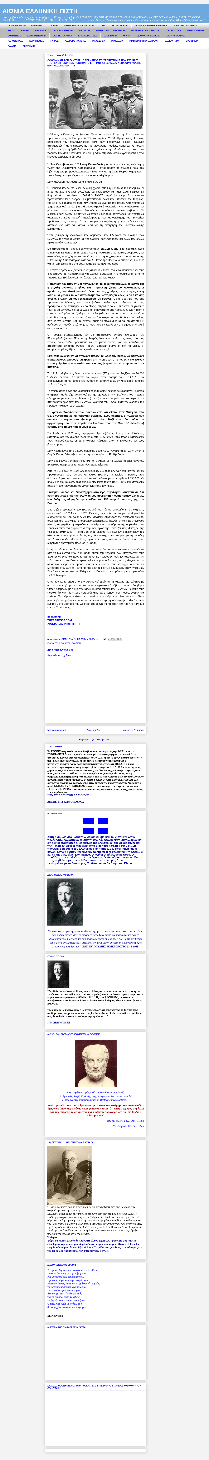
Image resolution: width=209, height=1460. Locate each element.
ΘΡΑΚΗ (127, 36)
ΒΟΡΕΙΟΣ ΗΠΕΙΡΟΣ (63, 30)
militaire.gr (54, 616)
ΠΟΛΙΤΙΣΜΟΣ (29, 46)
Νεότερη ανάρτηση (56, 730)
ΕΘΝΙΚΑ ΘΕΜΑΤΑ (196, 30)
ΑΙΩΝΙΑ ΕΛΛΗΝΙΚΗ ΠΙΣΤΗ (40, 11)
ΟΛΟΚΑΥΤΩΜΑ (172, 41)
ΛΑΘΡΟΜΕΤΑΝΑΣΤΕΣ (75, 41)
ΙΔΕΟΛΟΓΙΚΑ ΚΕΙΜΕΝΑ (148, 36)
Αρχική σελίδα (94, 730)
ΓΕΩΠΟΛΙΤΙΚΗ (174, 30)
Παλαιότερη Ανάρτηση (133, 730)
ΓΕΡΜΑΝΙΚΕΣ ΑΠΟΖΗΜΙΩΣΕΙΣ (146, 30)
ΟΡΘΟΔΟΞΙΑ (192, 41)
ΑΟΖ (103, 25)
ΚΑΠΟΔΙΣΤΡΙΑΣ (15, 41)
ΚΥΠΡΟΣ (54, 41)
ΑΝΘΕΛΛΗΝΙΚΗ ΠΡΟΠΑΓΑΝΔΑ (79, 25)
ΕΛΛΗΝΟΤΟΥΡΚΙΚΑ (62, 36)
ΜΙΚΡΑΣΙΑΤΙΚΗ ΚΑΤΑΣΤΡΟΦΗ (143, 41)
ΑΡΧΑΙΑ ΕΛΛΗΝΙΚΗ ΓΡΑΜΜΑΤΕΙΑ (151, 25)
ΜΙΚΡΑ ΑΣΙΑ (117, 41)
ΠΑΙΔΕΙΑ (12, 46)
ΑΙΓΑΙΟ (54, 25)
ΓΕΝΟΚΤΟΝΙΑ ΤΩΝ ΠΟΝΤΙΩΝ (110, 30)
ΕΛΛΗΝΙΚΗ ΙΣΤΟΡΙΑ (36, 36)
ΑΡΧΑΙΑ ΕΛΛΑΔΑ (119, 25)
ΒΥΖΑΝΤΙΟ (84, 30)
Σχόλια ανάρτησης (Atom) (101, 739)
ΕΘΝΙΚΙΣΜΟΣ (14, 36)
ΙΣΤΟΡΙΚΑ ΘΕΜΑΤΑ (175, 36)
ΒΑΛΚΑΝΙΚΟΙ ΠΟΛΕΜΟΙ (185, 25)
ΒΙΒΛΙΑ (11, 30)
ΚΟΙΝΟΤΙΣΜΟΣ (36, 41)
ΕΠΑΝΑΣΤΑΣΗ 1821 (87, 36)
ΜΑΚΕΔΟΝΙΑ (98, 41)
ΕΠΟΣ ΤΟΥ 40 (110, 36)
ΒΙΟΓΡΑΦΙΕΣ (41, 30)
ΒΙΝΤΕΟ (25, 30)
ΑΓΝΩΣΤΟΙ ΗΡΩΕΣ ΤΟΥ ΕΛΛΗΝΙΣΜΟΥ (26, 25)
